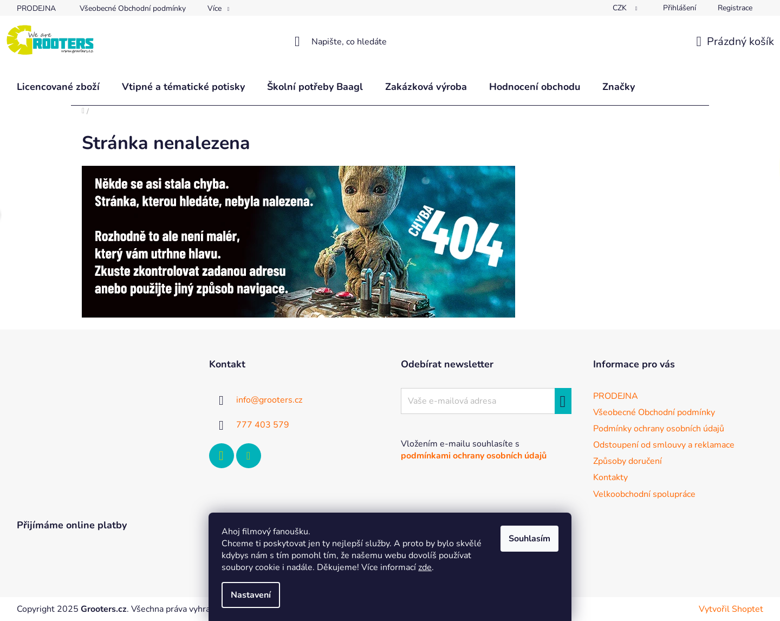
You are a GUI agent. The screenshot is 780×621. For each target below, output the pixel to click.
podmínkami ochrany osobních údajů (474, 456)
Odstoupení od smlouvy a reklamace (663, 445)
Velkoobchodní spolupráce (644, 494)
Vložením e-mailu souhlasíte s (474, 450)
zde (425, 567)
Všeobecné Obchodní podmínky (133, 8)
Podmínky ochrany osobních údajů (658, 429)
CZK (621, 8)
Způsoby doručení (627, 461)
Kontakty (610, 477)
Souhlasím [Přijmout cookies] (529, 539)
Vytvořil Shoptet (731, 609)
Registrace (735, 8)
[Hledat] (390, 42)
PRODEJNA (36, 8)
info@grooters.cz (269, 400)
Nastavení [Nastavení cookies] (251, 595)
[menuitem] (58, 86)
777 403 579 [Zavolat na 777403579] (262, 425)
